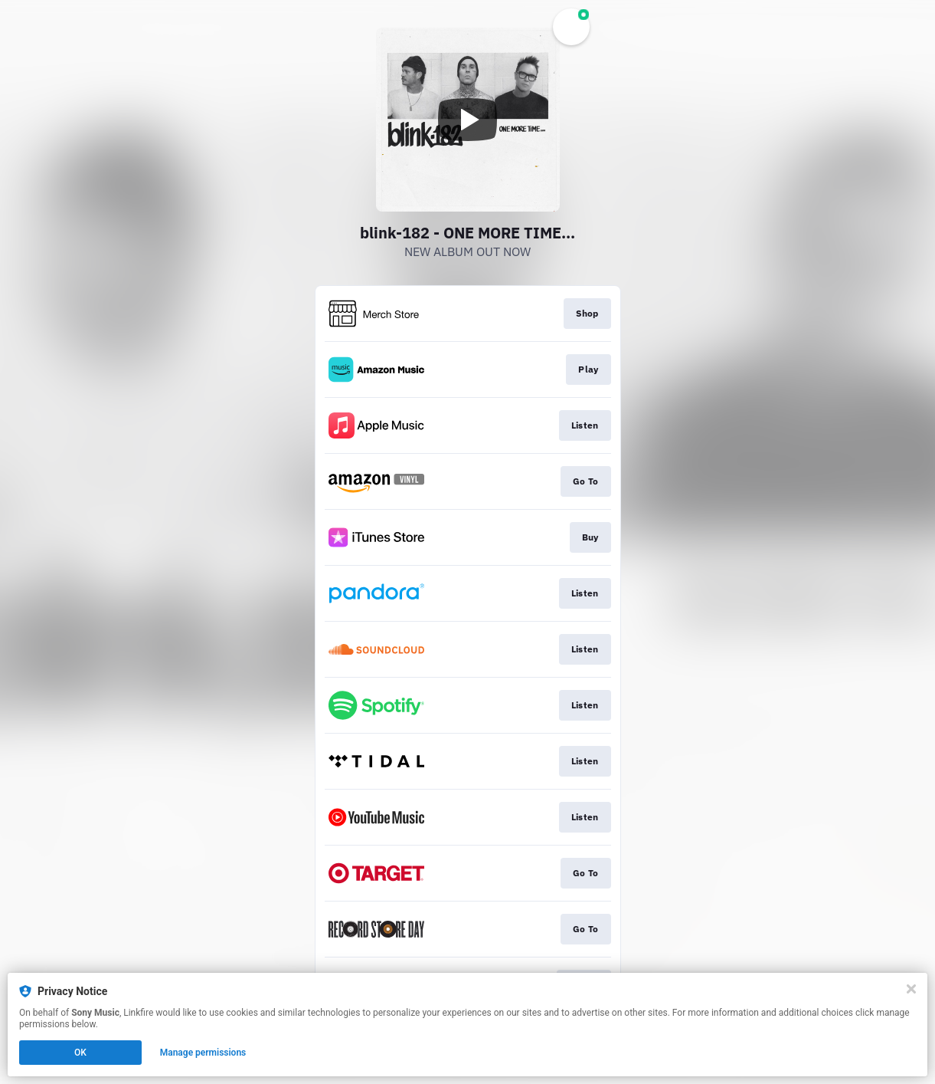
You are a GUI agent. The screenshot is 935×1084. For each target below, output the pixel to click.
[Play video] (468, 119)
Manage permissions (203, 1052)
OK (80, 1052)
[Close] (911, 989)
